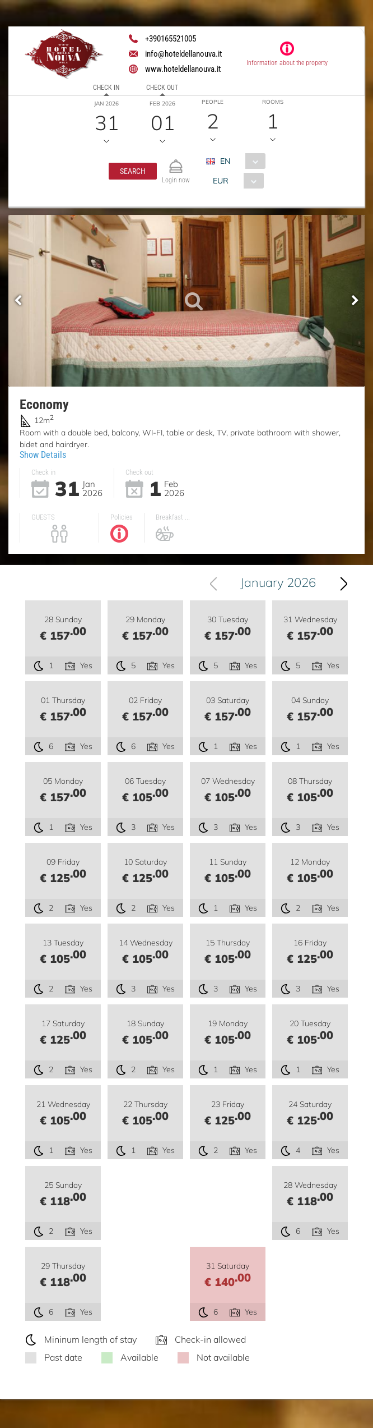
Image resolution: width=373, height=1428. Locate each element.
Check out (162, 87)
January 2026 (278, 582)
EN (225, 161)
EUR (221, 181)
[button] (133, 171)
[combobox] (240, 161)
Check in (106, 87)
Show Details (43, 454)
